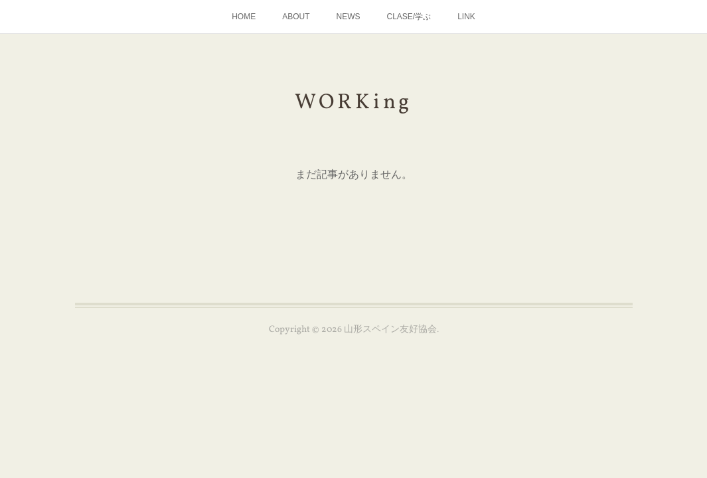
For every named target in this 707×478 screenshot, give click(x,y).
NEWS (348, 16)
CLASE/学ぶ (408, 16)
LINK (466, 16)
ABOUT (295, 16)
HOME (244, 16)
